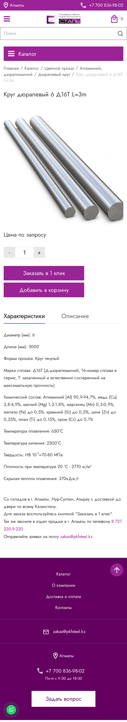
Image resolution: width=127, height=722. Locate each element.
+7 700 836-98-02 (106, 5)
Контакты (63, 609)
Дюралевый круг (54, 74)
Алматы (14, 5)
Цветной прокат (59, 68)
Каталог (22, 54)
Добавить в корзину (44, 291)
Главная (11, 68)
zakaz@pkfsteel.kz (76, 538)
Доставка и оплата (63, 598)
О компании (63, 587)
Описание (76, 317)
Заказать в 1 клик (44, 274)
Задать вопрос (63, 701)
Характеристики (25, 317)
